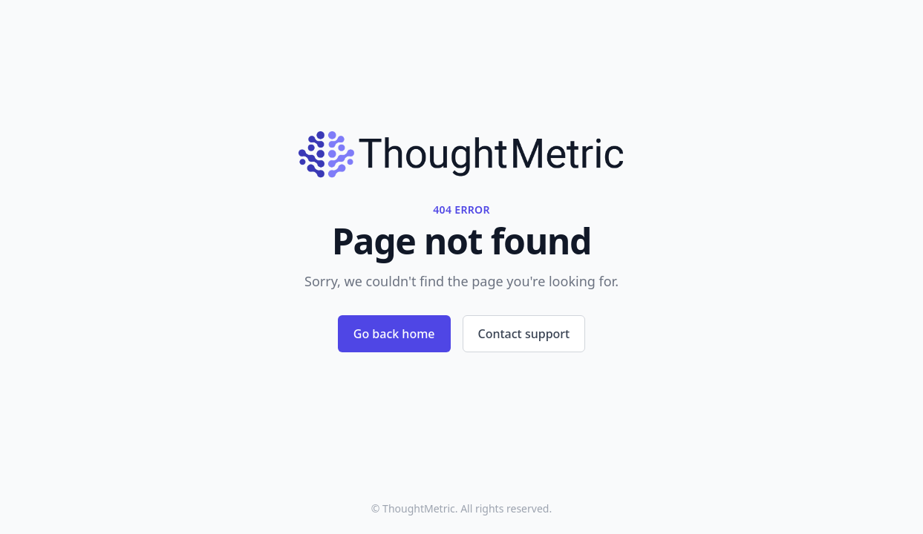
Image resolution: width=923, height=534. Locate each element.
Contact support (524, 334)
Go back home (394, 334)
